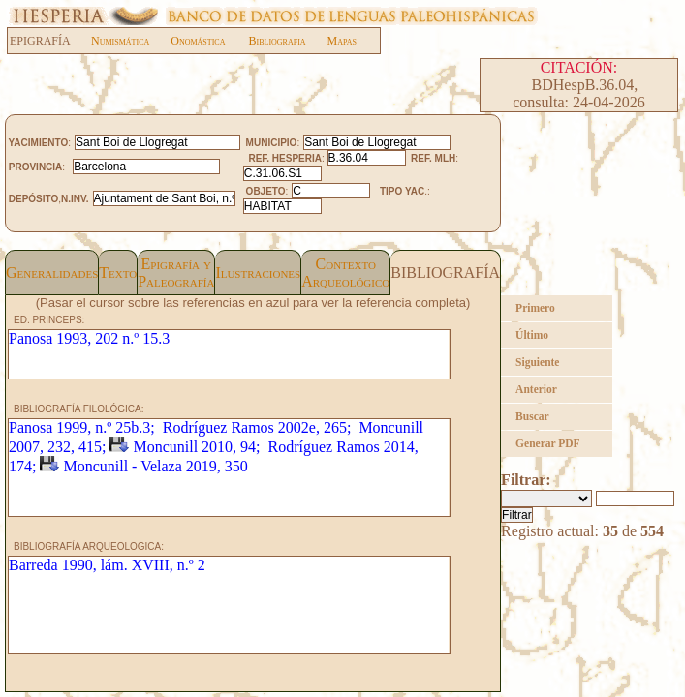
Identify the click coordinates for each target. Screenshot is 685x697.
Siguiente (537, 362)
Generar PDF (547, 443)
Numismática (120, 40)
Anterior (536, 389)
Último (531, 335)
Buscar (532, 416)
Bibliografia (276, 40)
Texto (118, 272)
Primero (535, 308)
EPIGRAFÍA (50, 40)
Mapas (342, 40)
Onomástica (198, 40)
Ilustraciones (257, 272)
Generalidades (52, 272)
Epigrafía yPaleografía (176, 272)
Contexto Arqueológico (345, 272)
